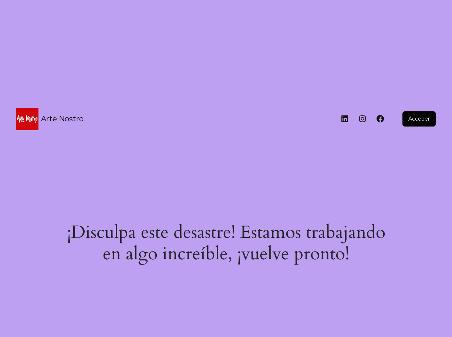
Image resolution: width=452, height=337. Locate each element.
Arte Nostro (62, 118)
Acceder (419, 118)
